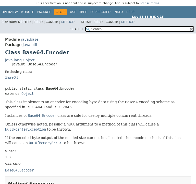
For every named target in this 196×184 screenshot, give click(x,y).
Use (73, 12)
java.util (30, 45)
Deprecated (100, 12)
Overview (10, 12)
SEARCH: (77, 29)
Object (27, 93)
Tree (83, 12)
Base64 (11, 77)
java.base (30, 39)
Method (68, 22)
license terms (149, 3)
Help (130, 12)
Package (44, 12)
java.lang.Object (19, 60)
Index (118, 12)
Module (27, 12)
